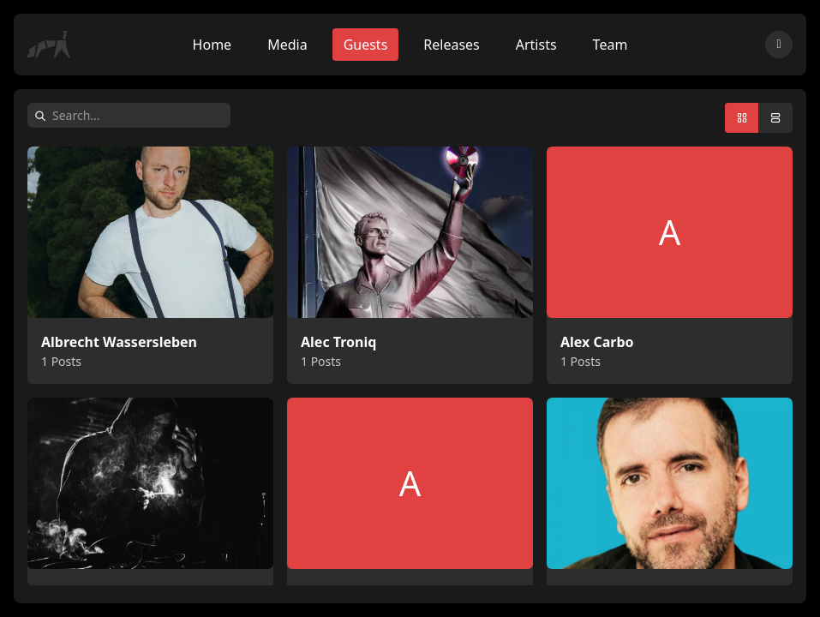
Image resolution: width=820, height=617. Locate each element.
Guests (366, 44)
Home (212, 44)
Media (287, 44)
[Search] (138, 115)
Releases (451, 44)
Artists (536, 44)
